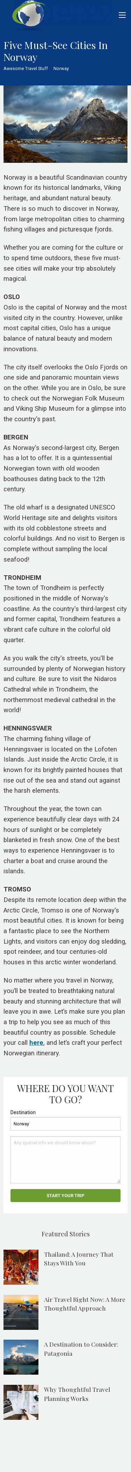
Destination (23, 1112)
